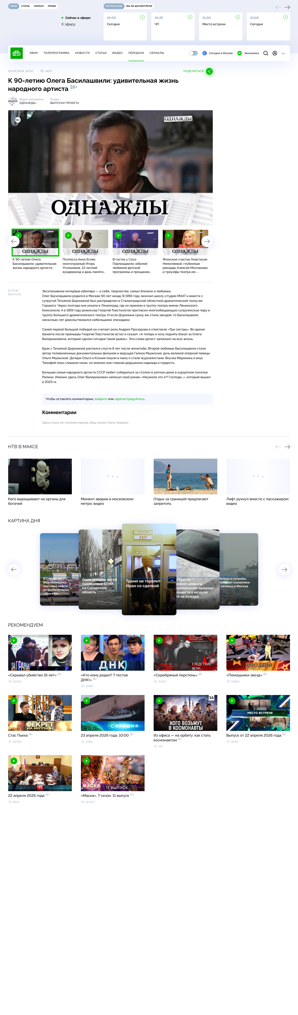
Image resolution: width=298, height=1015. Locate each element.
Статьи (101, 53)
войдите (101, 399)
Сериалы (157, 53)
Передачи (136, 53)
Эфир (34, 53)
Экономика (248, 53)
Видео (117, 53)
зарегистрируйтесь (129, 399)
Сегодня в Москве (217, 53)
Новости (82, 53)
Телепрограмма (57, 53)
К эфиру (69, 24)
